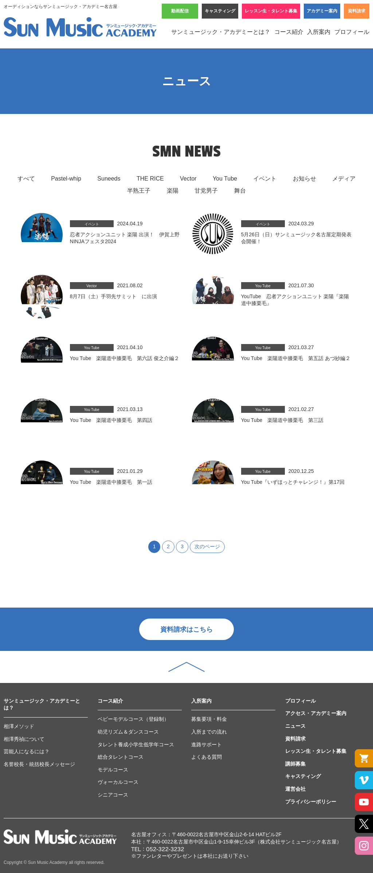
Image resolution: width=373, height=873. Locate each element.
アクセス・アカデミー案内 (315, 713)
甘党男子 (206, 190)
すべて (26, 178)
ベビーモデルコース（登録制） (133, 719)
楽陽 (172, 190)
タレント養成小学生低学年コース (136, 744)
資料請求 (356, 10)
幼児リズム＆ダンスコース (128, 732)
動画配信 (180, 10)
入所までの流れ (209, 732)
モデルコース (113, 770)
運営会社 (295, 789)
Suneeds (108, 178)
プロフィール (351, 32)
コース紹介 (288, 32)
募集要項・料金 (209, 719)
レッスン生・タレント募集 (271, 10)
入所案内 (318, 32)
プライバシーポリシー (310, 802)
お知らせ (304, 178)
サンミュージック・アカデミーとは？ (220, 32)
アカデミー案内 (322, 10)
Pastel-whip (66, 178)
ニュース (295, 726)
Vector (188, 178)
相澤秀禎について (24, 739)
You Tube (225, 178)
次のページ (207, 546)
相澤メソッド (19, 726)
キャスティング (220, 10)
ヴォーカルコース (118, 782)
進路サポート (206, 744)
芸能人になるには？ (27, 751)
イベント (264, 178)
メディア (344, 178)
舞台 (240, 190)
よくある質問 (206, 757)
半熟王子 (138, 190)
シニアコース (113, 795)
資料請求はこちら (186, 629)
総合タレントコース (121, 757)
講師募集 (295, 764)
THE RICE (150, 178)
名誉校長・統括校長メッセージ (39, 764)
